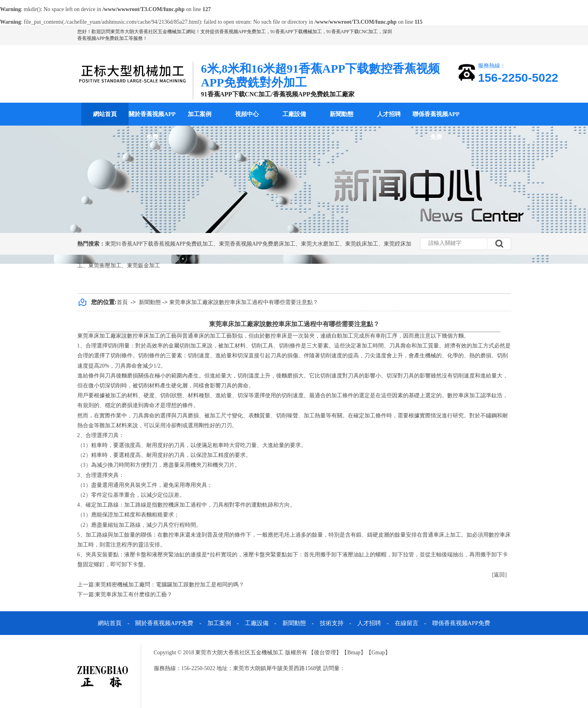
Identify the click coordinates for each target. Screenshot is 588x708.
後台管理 (325, 652)
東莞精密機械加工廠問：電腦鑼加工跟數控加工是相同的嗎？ (169, 585)
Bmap (353, 652)
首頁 (122, 302)
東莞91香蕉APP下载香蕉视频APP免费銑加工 (159, 244)
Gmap (378, 652)
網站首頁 (105, 114)
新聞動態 (341, 114)
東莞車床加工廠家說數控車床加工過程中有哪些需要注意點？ (243, 302)
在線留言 (406, 623)
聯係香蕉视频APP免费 (436, 125)
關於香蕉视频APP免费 (152, 125)
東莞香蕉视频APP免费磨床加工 (257, 244)
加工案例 (199, 114)
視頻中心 (247, 114)
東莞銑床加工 (361, 244)
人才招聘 (389, 114)
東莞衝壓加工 (104, 266)
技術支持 (331, 623)
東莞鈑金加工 (143, 266)
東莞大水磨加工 (320, 244)
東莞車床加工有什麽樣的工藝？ (133, 594)
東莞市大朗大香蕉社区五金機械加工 (148, 31)
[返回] (499, 575)
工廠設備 (294, 114)
